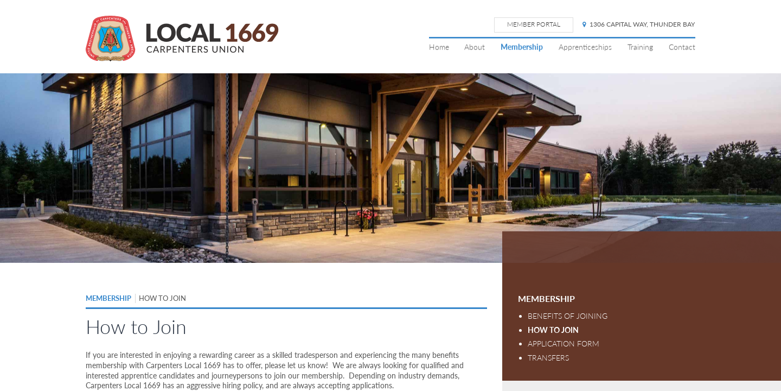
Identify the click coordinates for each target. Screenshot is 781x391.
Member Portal (533, 24)
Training (640, 47)
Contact (682, 47)
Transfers (548, 357)
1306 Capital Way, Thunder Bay (638, 24)
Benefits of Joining (567, 315)
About (474, 47)
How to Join (553, 330)
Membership (522, 47)
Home (439, 47)
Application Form (563, 343)
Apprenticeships (585, 47)
